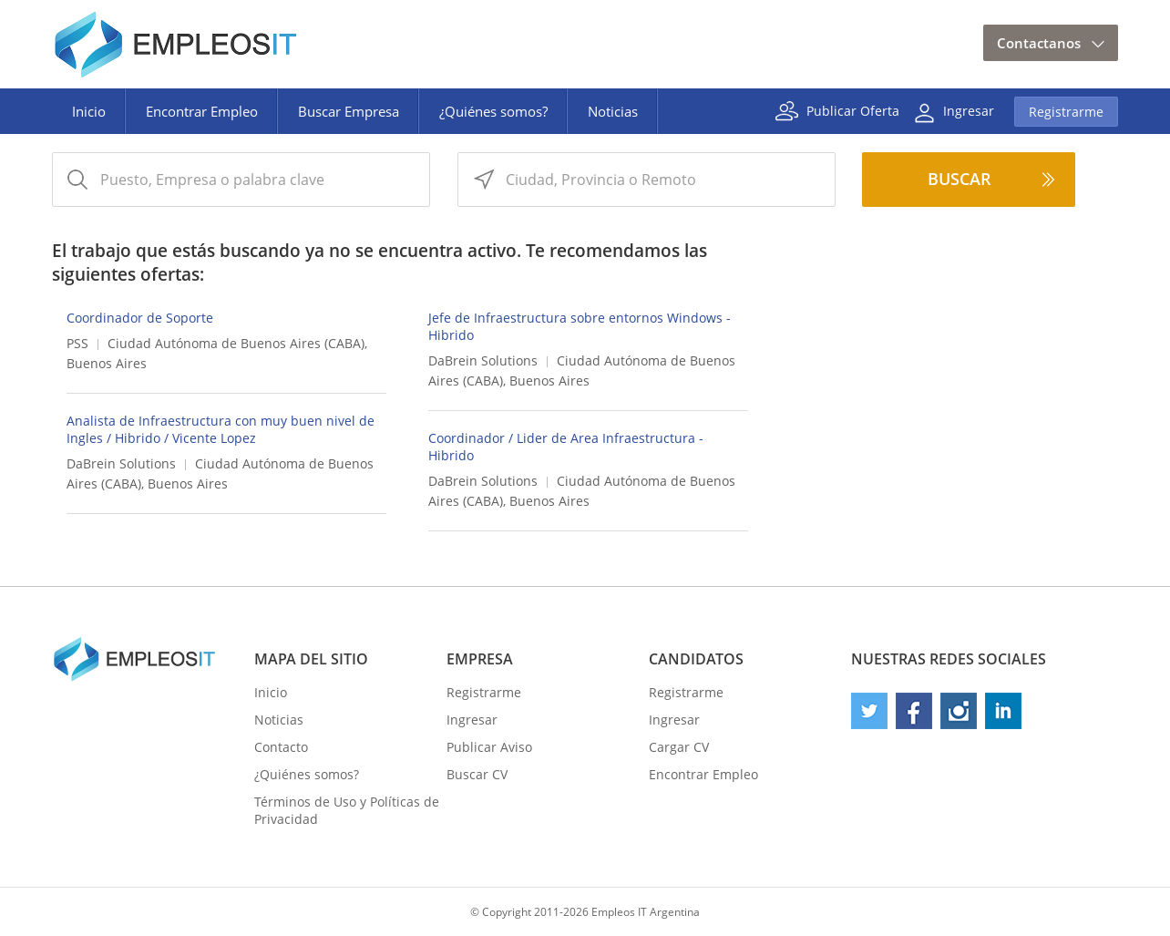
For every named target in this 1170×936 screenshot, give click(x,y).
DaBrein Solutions (483, 360)
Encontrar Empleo (202, 111)
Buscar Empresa (348, 111)
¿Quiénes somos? (493, 111)
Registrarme (1066, 111)
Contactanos (1039, 43)
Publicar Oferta (852, 109)
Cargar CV (679, 747)
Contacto (281, 747)
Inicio (89, 111)
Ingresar (968, 109)
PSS (77, 343)
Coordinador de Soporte (140, 317)
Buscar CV (477, 774)
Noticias (613, 111)
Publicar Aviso (489, 747)
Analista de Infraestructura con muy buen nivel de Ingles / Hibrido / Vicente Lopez (221, 429)
